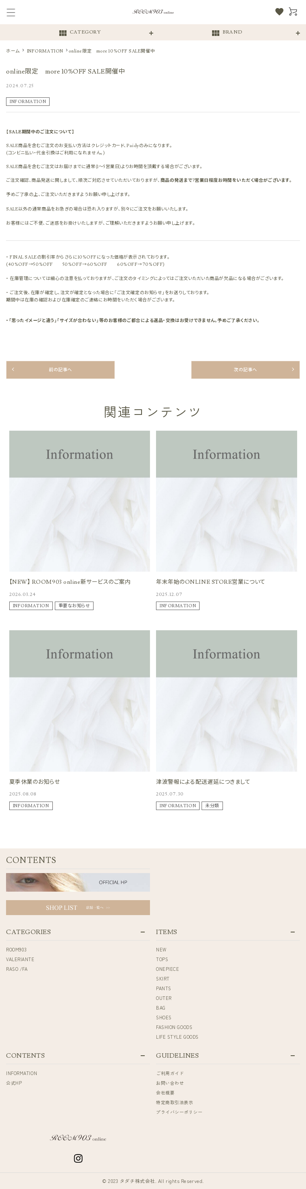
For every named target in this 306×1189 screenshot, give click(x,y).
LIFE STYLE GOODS (177, 1036)
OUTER (164, 998)
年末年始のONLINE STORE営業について (211, 582)
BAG (161, 1007)
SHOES (164, 1017)
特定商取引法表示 (174, 1102)
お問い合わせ (170, 1083)
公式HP (14, 1083)
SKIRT (163, 978)
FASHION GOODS (174, 1027)
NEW (161, 949)
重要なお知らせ (74, 606)
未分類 (212, 806)
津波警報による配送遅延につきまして (203, 782)
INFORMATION (28, 102)
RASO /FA (16, 969)
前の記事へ (60, 370)
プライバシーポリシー (179, 1112)
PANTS (163, 988)
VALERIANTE (20, 959)
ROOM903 (16, 949)
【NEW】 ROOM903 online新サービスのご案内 (70, 582)
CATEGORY (79, 33)
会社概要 (165, 1092)
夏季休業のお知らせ (34, 782)
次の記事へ (245, 370)
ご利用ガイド (170, 1073)
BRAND (226, 33)
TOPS (162, 959)
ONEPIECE (167, 969)
